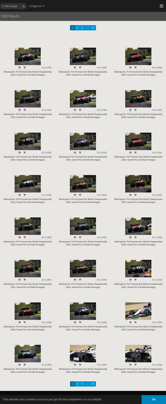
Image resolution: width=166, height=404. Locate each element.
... (87, 28)
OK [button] (154, 399)
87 (93, 28)
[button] (161, 6)
